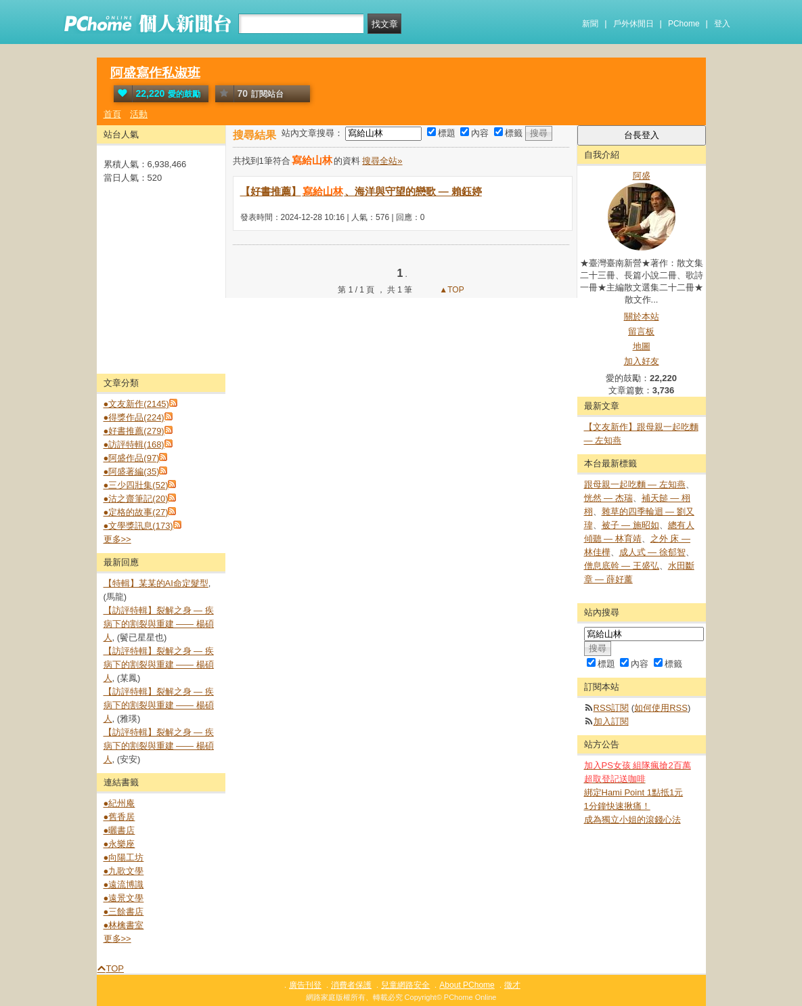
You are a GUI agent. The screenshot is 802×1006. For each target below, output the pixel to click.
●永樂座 (119, 844)
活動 (139, 114)
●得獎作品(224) (134, 417)
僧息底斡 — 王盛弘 (621, 566)
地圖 (641, 346)
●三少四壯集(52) (136, 485)
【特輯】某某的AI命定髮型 (156, 583)
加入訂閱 (611, 721)
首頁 (112, 114)
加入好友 (641, 361)
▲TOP (450, 289)
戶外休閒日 (633, 23)
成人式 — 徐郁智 (652, 552)
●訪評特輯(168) (134, 444)
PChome (684, 23)
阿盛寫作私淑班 (155, 73)
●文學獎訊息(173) (138, 526)
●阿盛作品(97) (132, 458)
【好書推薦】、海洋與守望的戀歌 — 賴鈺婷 (361, 191)
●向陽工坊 (124, 857)
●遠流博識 (124, 884)
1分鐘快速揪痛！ (617, 806)
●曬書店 (119, 830)
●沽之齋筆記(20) (136, 499)
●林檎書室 (124, 925)
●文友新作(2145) (136, 404)
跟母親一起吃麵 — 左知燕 (635, 484)
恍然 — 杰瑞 (608, 498)
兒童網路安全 (405, 985)
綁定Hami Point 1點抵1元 (634, 792)
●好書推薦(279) (134, 431)
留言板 (641, 331)
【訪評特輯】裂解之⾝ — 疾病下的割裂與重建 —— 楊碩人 (159, 623)
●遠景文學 (124, 898)
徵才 (512, 985)
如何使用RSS (661, 708)
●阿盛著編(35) (132, 471)
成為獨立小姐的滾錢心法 (632, 819)
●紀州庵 (119, 803)
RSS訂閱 (611, 708)
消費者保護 (351, 985)
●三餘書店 (124, 911)
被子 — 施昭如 (630, 525)
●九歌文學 (124, 871)
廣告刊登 (305, 985)
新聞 (590, 23)
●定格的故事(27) (136, 512)
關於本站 (641, 316)
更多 (117, 539)
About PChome (466, 985)
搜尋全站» (382, 161)
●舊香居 (119, 817)
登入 (722, 23)
